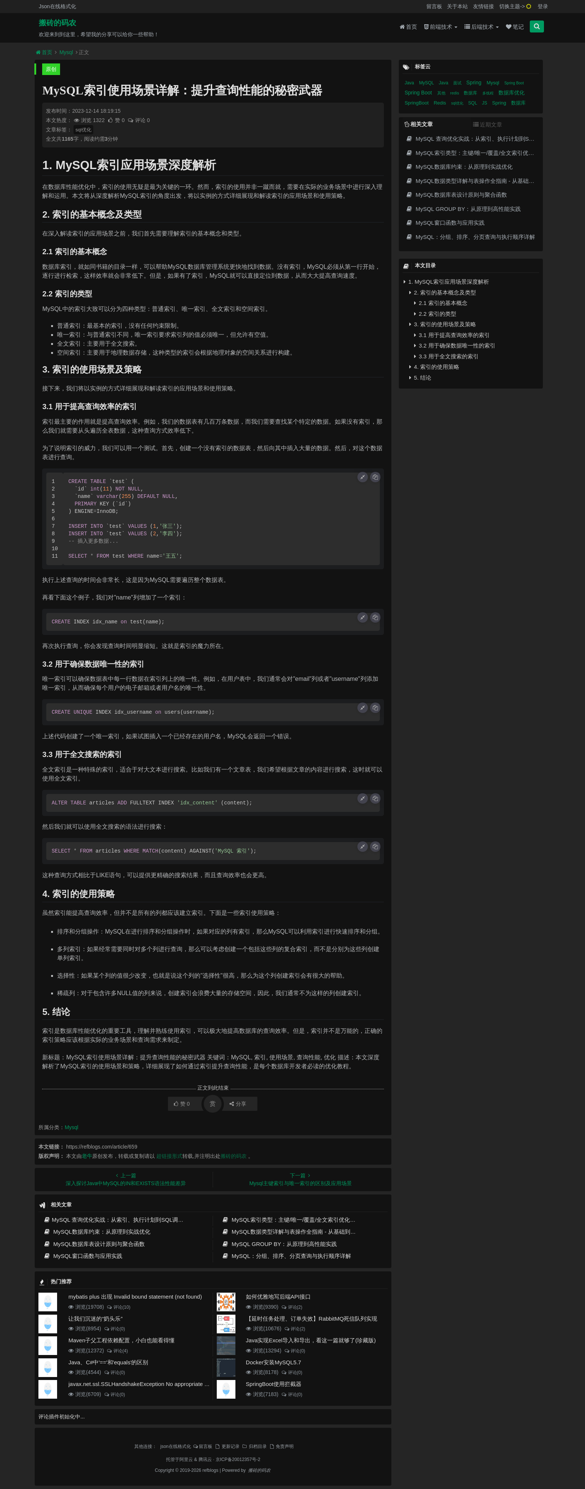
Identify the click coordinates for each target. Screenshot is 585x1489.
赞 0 (116, 120)
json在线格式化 (175, 1446)
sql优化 (83, 130)
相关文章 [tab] (418, 124)
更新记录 (227, 1446)
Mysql (66, 52)
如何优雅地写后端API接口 (278, 1296)
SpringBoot (417, 103)
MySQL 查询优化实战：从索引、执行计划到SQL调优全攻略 (121, 1220)
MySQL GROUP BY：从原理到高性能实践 (279, 1244)
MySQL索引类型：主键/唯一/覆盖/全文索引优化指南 (291, 1220)
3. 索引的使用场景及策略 (442, 324)
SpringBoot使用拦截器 (273, 1384)
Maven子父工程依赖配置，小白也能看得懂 (121, 1340)
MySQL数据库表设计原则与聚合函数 (93, 1244)
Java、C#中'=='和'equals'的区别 (108, 1362)
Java (409, 82)
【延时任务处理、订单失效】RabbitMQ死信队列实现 (312, 1318)
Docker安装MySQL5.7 (273, 1362)
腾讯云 (205, 1459)
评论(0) (114, 1328)
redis (455, 93)
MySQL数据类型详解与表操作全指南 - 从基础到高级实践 (297, 1231)
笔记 (515, 27)
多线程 (488, 93)
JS (485, 103)
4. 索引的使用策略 (434, 367)
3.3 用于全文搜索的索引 (446, 356)
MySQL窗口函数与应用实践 (82, 1256)
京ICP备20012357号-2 (238, 1459)
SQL (473, 103)
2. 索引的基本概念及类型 (442, 292)
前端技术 (440, 27)
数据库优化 (511, 93)
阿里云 (186, 1459)
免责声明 (281, 1446)
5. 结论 (420, 377)
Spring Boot (514, 83)
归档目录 (254, 1446)
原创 (51, 69)
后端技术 (481, 27)
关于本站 (457, 6)
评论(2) (291, 1307)
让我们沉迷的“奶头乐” (95, 1318)
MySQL (427, 82)
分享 (237, 1104)
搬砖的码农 (57, 23)
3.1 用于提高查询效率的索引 (451, 335)
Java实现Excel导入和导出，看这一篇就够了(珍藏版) (311, 1340)
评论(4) (117, 1351)
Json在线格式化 (57, 6)
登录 (543, 6)
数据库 (471, 93)
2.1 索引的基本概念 (440, 303)
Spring (474, 82)
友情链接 (483, 6)
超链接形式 (169, 1156)
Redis (440, 103)
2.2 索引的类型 (435, 314)
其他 (442, 93)
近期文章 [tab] (487, 124)
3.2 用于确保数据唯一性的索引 (454, 345)
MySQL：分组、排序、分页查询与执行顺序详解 (286, 1256)
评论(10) (119, 1307)
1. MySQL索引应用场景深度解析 (446, 281)
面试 (458, 83)
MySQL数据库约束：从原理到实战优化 (96, 1231)
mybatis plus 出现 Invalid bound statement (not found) (135, 1296)
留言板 (434, 6)
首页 (408, 27)
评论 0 (138, 120)
